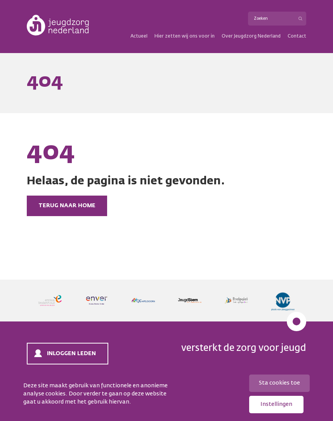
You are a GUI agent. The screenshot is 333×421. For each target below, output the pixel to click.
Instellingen (276, 404)
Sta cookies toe (279, 383)
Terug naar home (66, 205)
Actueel (138, 36)
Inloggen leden (71, 353)
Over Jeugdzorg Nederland (251, 36)
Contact (297, 36)
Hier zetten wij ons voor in (184, 36)
